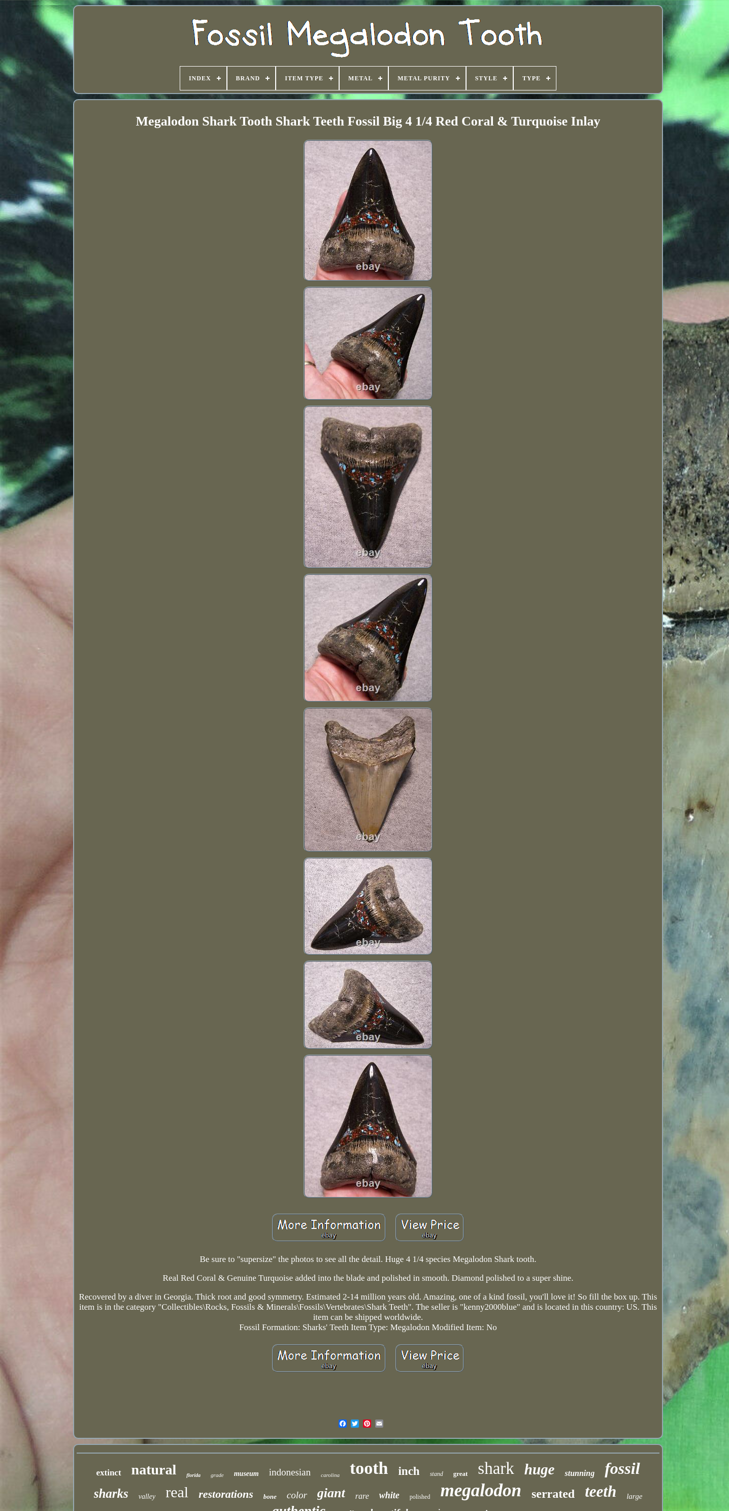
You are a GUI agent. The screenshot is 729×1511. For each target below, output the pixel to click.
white (389, 1495)
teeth (600, 1491)
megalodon (480, 1490)
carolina (330, 1475)
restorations (225, 1494)
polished (420, 1496)
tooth (369, 1468)
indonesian (290, 1472)
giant (331, 1493)
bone (270, 1496)
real (176, 1492)
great (460, 1473)
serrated (553, 1493)
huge (539, 1469)
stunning (579, 1473)
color (297, 1495)
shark (496, 1468)
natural (154, 1469)
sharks (111, 1493)
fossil (622, 1468)
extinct (108, 1472)
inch (408, 1471)
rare (362, 1496)
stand (436, 1473)
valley (147, 1496)
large (634, 1496)
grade (217, 1475)
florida (193, 1475)
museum (246, 1473)
